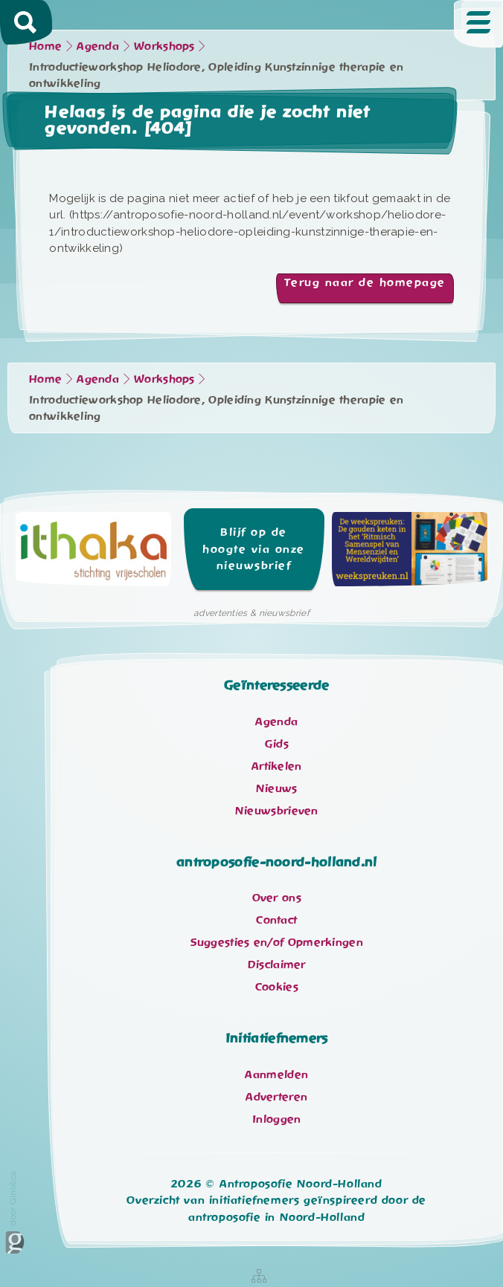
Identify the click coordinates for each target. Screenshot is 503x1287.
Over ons (276, 898)
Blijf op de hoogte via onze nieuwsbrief (253, 548)
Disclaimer (277, 964)
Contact (276, 920)
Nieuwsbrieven (276, 811)
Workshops (164, 46)
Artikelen (277, 766)
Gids (277, 744)
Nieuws (277, 788)
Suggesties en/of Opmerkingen (276, 942)
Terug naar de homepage (365, 282)
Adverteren (276, 1097)
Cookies (276, 987)
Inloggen (276, 1119)
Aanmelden (276, 1074)
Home (45, 46)
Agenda (98, 46)
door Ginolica (15, 1212)
